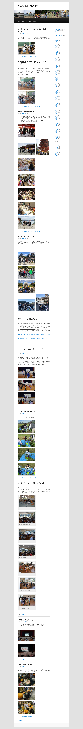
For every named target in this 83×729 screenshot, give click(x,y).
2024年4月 (56, 61)
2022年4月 (56, 87)
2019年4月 (56, 130)
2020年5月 (56, 115)
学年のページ (32, 56)
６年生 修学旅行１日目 (26, 236)
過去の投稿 (20, 720)
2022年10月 (57, 80)
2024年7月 (56, 58)
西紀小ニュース (37, 56)
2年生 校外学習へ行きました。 (28, 664)
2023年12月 (57, 64)
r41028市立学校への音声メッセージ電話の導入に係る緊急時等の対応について (32, 338)
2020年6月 (56, 113)
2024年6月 (56, 59)
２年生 (23, 716)
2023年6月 (56, 71)
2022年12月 (57, 78)
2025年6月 (56, 45)
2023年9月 (56, 67)
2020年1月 (56, 119)
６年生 (23, 231)
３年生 (23, 106)
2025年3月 (56, 48)
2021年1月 (56, 105)
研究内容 (56, 155)
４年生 (57, 149)
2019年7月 (56, 126)
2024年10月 (57, 54)
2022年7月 (56, 84)
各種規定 (34, 21)
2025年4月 (56, 47)
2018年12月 (57, 135)
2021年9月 (56, 96)
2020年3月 (56, 117)
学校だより (56, 153)
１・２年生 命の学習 (58, 35)
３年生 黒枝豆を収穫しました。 (29, 411)
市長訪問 (56, 30)
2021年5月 (56, 100)
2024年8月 (56, 57)
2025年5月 (56, 46)
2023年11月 (57, 65)
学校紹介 (56, 154)
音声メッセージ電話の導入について (30, 319)
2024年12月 (57, 52)
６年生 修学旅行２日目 (26, 111)
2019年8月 (56, 125)
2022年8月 (56, 83)
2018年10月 (57, 137)
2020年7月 (56, 112)
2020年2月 (56, 118)
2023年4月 (56, 73)
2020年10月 (57, 109)
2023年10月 (57, 66)
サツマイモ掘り (57, 29)
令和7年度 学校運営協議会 (22, 21)
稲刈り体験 (56, 31)
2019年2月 (56, 132)
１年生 (57, 146)
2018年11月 (57, 136)
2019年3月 (56, 131)
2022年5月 (56, 86)
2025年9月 (56, 41)
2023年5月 (56, 72)
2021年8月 (56, 97)
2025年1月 (56, 51)
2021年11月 (57, 93)
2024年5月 (56, 60)
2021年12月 (57, 92)
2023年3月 (56, 74)
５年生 (23, 56)
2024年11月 (57, 53)
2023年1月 (56, 77)
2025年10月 (57, 40)
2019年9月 (56, 124)
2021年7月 (56, 98)
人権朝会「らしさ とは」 (26, 620)
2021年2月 (56, 104)
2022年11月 (57, 79)
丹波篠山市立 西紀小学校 (28, 6)
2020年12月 (57, 106)
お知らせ (25, 56)
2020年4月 (56, 116)
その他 (29, 56)
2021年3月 (56, 103)
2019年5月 (56, 129)
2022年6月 (56, 85)
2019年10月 (57, 123)
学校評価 (30, 21)
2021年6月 (56, 99)
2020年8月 (56, 111)
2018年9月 (56, 138)
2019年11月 (57, 122)
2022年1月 (56, 91)
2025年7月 (56, 44)
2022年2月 (56, 90)
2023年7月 (56, 70)
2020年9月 (56, 110)
